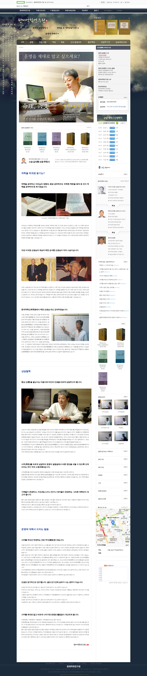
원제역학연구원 (25, 11)
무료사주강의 (40, 11)
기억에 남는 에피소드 (104, 59)
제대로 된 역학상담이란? (105, 74)
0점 (121, 2)
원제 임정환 (102, 55)
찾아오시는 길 (102, 81)
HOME (21, 47)
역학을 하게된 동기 (104, 57)
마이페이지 (116, 2)
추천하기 (61, 663)
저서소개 (101, 61)
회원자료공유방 (70, 11)
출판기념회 (101, 63)
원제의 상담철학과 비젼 (105, 70)
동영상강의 (55, 11)
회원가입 (109, 2)
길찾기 (127, 545)
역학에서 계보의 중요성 (105, 91)
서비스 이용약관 (82, 663)
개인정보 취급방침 (96, 663)
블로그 (96, 11)
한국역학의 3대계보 (104, 88)
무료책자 (85, 11)
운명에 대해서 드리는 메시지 (107, 72)
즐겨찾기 (127, 2)
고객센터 (119, 10)
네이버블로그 (108, 10)
